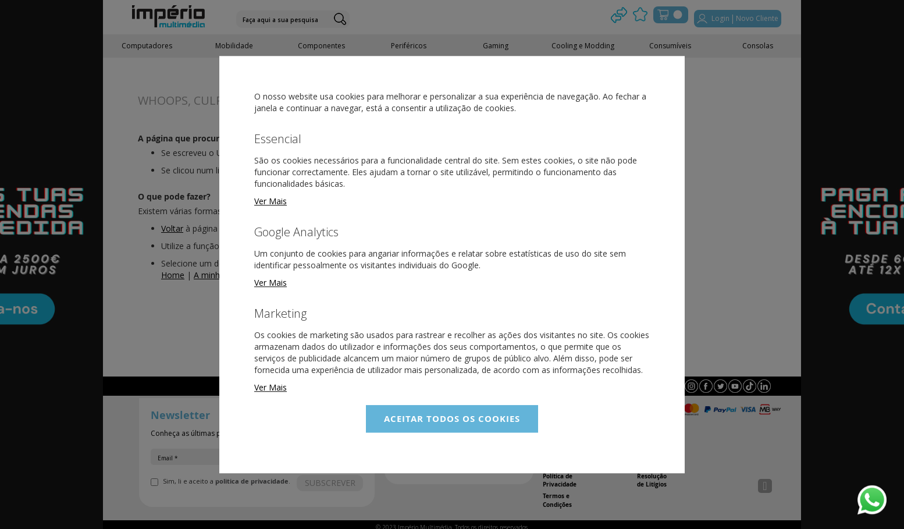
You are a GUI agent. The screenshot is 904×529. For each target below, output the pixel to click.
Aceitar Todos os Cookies (452, 419)
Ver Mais (270, 201)
